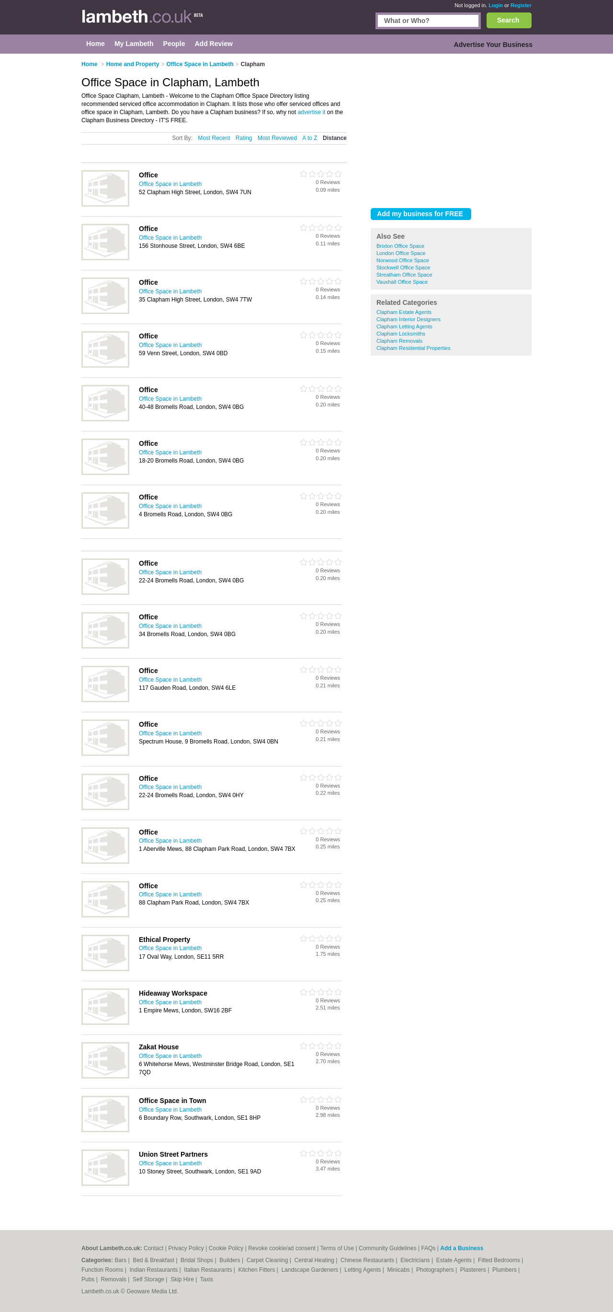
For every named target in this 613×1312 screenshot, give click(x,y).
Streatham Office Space (404, 275)
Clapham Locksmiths (400, 334)
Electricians (415, 1260)
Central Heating (315, 1260)
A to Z (309, 138)
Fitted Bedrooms (500, 1260)
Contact (153, 1248)
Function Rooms (103, 1269)
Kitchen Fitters (257, 1269)
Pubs (88, 1279)
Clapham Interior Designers (408, 319)
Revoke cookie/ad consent (282, 1248)
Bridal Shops (198, 1260)
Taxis (206, 1279)
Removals (114, 1279)
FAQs (428, 1248)
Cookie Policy (226, 1248)
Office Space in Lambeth (170, 184)
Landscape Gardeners (310, 1269)
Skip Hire (182, 1279)
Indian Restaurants (155, 1269)
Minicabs (399, 1269)
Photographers (435, 1269)
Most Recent (214, 138)
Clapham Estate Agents (403, 312)
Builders (230, 1260)
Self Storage (149, 1279)
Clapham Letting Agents (404, 326)
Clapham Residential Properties (413, 348)
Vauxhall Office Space (402, 282)
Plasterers (474, 1269)
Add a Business (461, 1248)
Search (508, 20)
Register (521, 5)
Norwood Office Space (402, 260)
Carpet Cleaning (268, 1260)
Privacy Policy (186, 1248)
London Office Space (401, 253)
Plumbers (505, 1269)
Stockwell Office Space (403, 267)
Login (495, 5)
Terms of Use (337, 1248)
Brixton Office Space (400, 246)
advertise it (311, 112)
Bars (121, 1260)
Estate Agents (454, 1260)
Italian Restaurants (208, 1269)
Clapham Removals (399, 341)
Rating (244, 138)
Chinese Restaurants (368, 1260)
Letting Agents (363, 1269)
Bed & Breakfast (154, 1260)
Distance (335, 138)
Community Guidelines (388, 1248)
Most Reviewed (277, 138)
